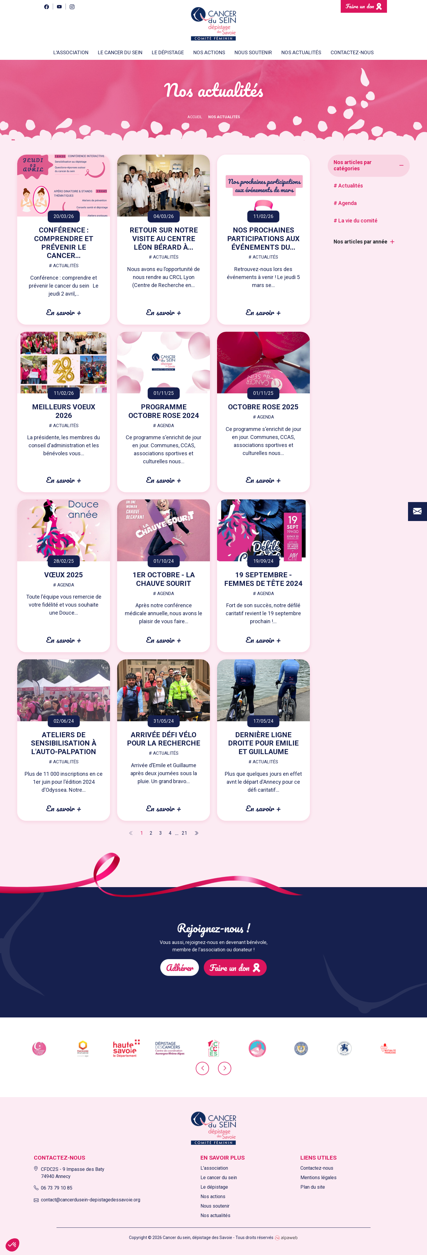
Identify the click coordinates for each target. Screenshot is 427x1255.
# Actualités (348, 185)
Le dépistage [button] (168, 52)
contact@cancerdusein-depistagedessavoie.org (87, 1200)
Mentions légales (318, 1177)
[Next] (196, 833)
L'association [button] (70, 52)
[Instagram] (72, 6)
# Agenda (345, 203)
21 (184, 833)
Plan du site (312, 1187)
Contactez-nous (352, 52)
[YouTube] (59, 6)
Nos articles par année (360, 242)
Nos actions (212, 1196)
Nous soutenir (215, 1206)
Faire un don (359, 6)
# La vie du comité (355, 220)
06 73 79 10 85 (53, 1188)
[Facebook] (46, 6)
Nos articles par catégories (353, 165)
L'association (214, 1168)
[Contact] (417, 441)
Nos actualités (301, 52)
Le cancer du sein (218, 1177)
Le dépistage (214, 1187)
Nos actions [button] (209, 52)
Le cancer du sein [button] (120, 52)
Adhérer (201, 956)
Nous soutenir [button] (253, 52)
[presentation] (202, 1073)
